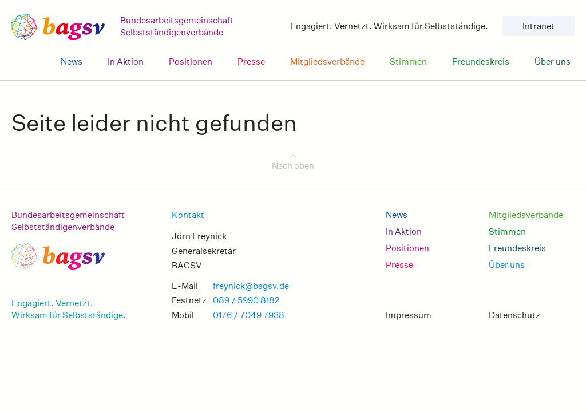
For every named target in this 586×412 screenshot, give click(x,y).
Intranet (538, 26)
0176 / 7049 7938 (248, 315)
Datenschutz (514, 315)
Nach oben (293, 166)
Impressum (408, 315)
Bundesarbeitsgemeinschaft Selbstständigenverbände (68, 221)
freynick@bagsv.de (251, 286)
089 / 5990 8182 (246, 300)
